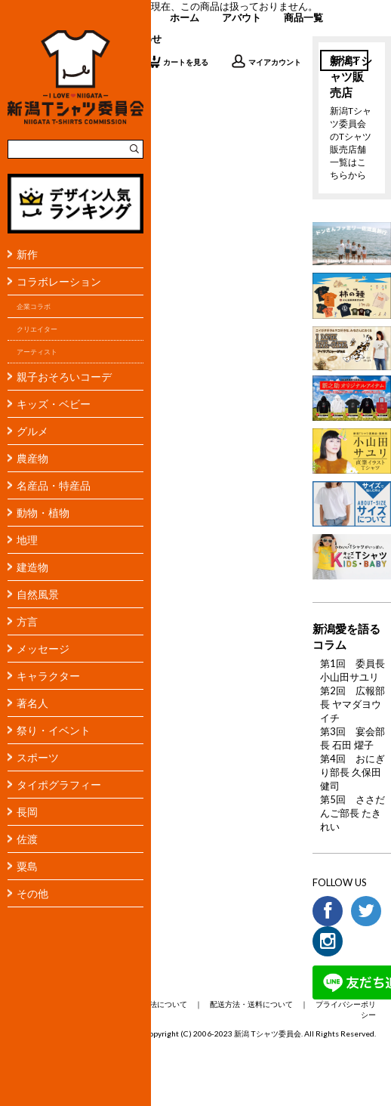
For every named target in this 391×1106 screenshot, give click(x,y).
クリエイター (37, 329)
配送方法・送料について (251, 1004)
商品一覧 (303, 17)
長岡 (27, 811)
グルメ (32, 431)
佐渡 (27, 839)
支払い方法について (153, 1004)
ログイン (344, 59)
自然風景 (38, 594)
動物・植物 (43, 512)
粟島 (27, 866)
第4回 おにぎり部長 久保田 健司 (352, 772)
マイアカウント (266, 61)
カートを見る (177, 61)
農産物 (32, 458)
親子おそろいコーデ (64, 376)
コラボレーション (59, 281)
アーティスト (37, 352)
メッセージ (43, 648)
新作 (27, 254)
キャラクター (48, 675)
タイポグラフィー (59, 784)
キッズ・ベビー (54, 403)
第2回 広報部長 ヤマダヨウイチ (352, 704)
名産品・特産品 (54, 485)
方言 (27, 621)
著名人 (32, 703)
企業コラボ (34, 306)
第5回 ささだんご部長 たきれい (352, 813)
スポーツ (38, 757)
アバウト (241, 17)
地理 (27, 539)
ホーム (184, 17)
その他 (32, 893)
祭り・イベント (54, 730)
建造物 (32, 567)
